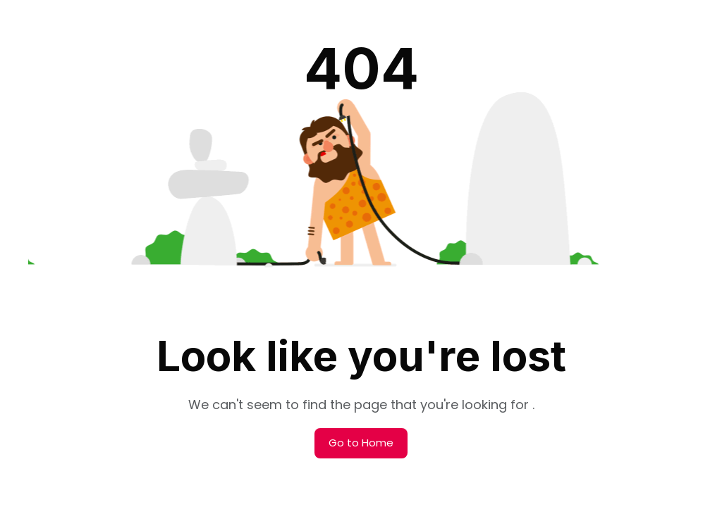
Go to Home (361, 442)
